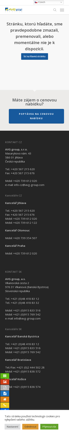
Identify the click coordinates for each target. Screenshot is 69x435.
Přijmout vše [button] (49, 426)
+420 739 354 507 (25, 238)
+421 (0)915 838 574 (26, 387)
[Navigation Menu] (62, 10)
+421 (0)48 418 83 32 (25, 302)
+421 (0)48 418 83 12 (25, 298)
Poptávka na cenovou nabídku (36, 116)
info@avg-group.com (27, 318)
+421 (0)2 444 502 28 (31, 367)
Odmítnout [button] (30, 426)
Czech (40, 2)
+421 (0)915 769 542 (26, 314)
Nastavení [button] (12, 426)
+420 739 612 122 (25, 222)
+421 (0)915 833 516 (26, 310)
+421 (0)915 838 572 (26, 371)
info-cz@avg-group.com (29, 185)
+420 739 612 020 (25, 181)
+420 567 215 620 (23, 169)
